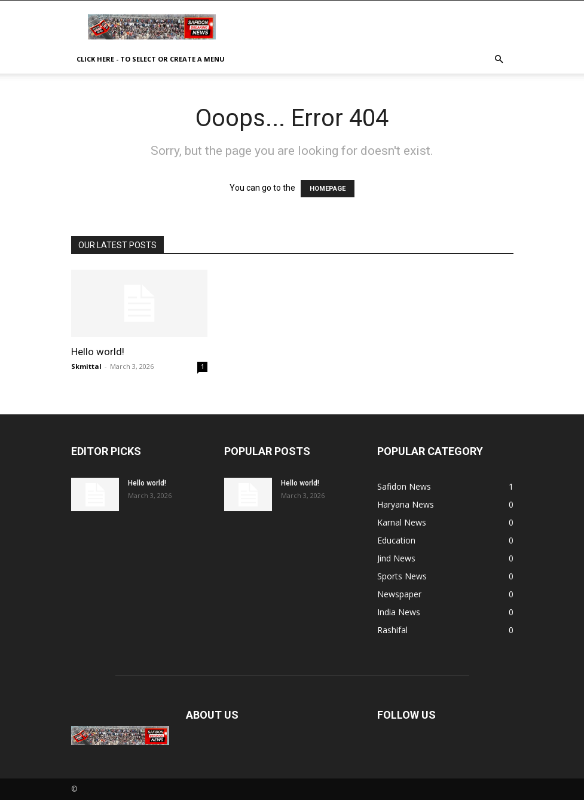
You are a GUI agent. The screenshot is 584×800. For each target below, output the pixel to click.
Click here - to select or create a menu (151, 58)
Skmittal (86, 366)
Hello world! (97, 352)
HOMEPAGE (327, 189)
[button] (499, 59)
